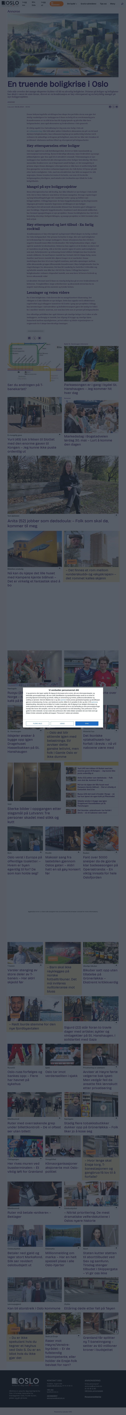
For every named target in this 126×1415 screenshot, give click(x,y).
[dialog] (63, 707)
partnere (63, 700)
